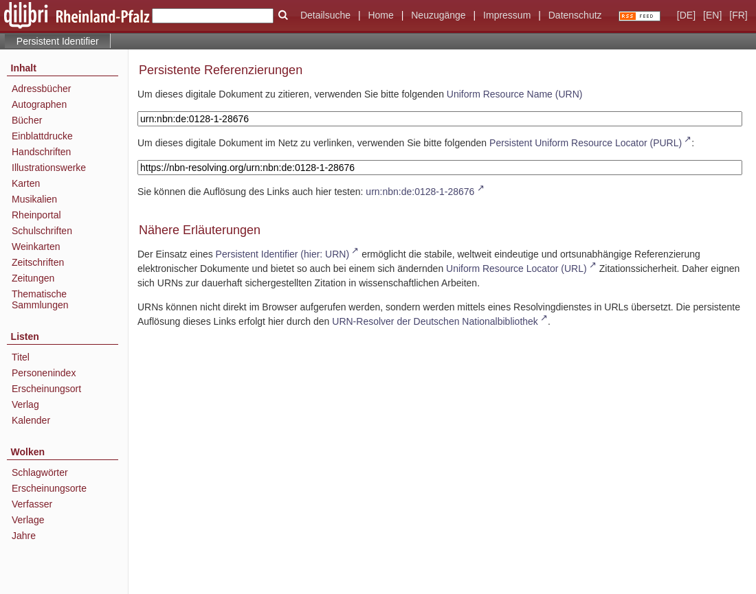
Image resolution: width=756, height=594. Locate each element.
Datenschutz (575, 15)
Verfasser (32, 504)
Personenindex (44, 372)
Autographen (39, 104)
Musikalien (34, 199)
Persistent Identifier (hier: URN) (283, 254)
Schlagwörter (40, 472)
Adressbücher (41, 88)
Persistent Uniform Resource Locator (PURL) (585, 142)
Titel (21, 357)
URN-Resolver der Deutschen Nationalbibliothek (435, 321)
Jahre (24, 535)
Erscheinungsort (46, 388)
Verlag (25, 404)
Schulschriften (42, 230)
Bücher (27, 120)
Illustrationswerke (49, 167)
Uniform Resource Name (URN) (515, 94)
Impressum (507, 15)
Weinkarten (36, 246)
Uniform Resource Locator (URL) (516, 268)
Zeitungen (33, 278)
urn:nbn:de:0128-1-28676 (420, 191)
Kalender (31, 420)
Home (380, 15)
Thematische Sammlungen (40, 299)
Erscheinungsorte (49, 488)
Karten (26, 183)
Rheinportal (36, 214)
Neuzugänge (438, 15)
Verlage (28, 519)
